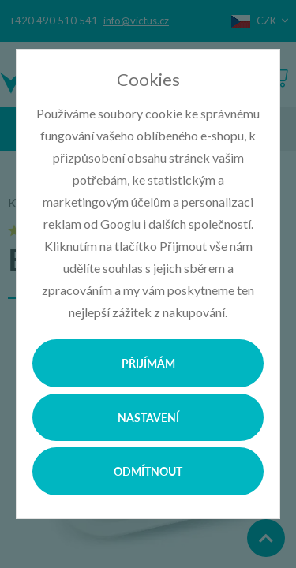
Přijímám (148, 363)
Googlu (120, 223)
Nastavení (148, 417)
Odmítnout (148, 471)
